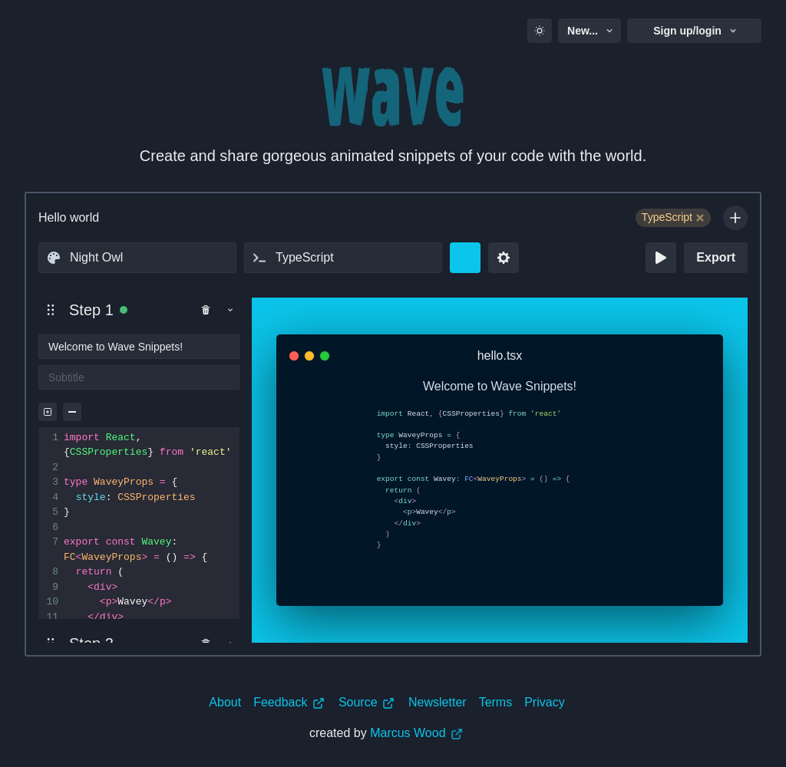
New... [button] (591, 31)
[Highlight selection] (47, 412)
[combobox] (137, 257)
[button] (50, 310)
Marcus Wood (416, 732)
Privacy (544, 702)
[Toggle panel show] (230, 310)
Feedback (289, 702)
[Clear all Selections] (72, 412)
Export (715, 257)
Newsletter (437, 702)
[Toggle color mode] (539, 30)
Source (367, 702)
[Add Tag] (735, 218)
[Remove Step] (205, 310)
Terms (496, 702)
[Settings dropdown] (503, 257)
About (225, 702)
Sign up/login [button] (695, 31)
